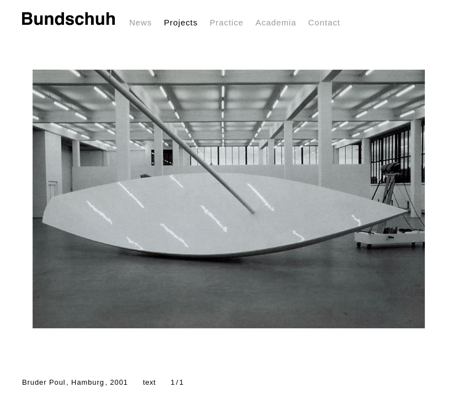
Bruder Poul (75, 382)
